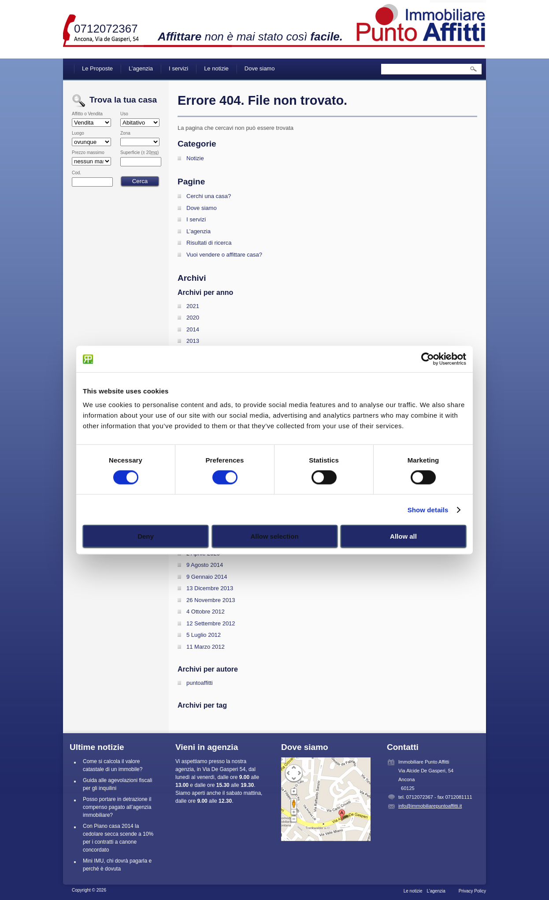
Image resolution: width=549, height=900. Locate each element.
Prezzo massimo (88, 153)
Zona (125, 133)
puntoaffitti (199, 683)
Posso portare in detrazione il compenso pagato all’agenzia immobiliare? (117, 807)
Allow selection (274, 536)
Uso (124, 114)
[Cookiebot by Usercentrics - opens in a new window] (427, 358)
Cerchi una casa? (208, 196)
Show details (428, 509)
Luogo (78, 133)
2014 (192, 329)
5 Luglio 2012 (203, 635)
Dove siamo (260, 68)
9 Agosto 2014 (204, 565)
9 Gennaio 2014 (206, 576)
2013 (192, 341)
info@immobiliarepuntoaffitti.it (430, 805)
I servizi (178, 68)
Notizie (195, 158)
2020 (192, 317)
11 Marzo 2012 (205, 646)
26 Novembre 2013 (210, 600)
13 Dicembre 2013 (209, 588)
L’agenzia (141, 68)
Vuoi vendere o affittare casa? (224, 254)
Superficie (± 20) (139, 153)
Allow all (403, 536)
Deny (145, 536)
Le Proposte (97, 68)
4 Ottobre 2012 (205, 611)
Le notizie (216, 68)
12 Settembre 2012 (210, 623)
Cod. (76, 173)
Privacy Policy (472, 891)
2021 (192, 306)
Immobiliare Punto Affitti (421, 22)
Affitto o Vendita (87, 114)
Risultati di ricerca (209, 242)
